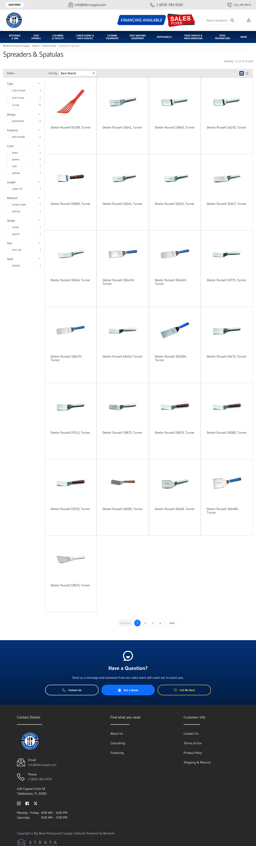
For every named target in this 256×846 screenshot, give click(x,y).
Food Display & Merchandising (193, 37)
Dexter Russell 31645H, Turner (119, 281)
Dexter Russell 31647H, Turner (66, 358)
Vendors (36, 46)
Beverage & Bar (15, 37)
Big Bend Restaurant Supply (16, 46)
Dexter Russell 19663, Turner (175, 127)
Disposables (164, 36)
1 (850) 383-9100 (40, 779)
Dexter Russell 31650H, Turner (171, 358)
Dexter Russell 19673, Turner (70, 585)
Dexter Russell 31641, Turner (122, 127)
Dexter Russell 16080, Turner (227, 432)
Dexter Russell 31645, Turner (175, 203)
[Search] (220, 20)
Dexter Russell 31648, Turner (175, 509)
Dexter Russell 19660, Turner (71, 203)
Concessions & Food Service (85, 37)
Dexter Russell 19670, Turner (175, 432)
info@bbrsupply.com (42, 765)
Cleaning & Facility (58, 37)
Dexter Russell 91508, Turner (71, 127)
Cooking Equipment (112, 37)
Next (172, 623)
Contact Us (71, 690)
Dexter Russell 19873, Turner (122, 432)
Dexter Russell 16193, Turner (226, 127)
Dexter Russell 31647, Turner (226, 203)
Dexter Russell (49, 46)
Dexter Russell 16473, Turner (226, 356)
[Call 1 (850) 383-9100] (166, 5)
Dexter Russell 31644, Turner (122, 203)
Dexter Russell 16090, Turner (123, 509)
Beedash (109, 833)
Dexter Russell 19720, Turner (70, 509)
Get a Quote (128, 690)
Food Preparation (222, 37)
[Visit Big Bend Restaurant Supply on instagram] (19, 803)
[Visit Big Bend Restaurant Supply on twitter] (35, 803)
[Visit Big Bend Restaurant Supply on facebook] (27, 803)
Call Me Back (239, 4)
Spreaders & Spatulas (69, 46)
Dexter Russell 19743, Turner (70, 432)
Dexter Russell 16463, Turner (122, 356)
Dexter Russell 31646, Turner (70, 280)
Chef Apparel (36, 37)
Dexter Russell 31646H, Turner (171, 281)
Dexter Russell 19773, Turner (226, 280)
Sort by (53, 73)
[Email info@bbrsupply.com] (87, 5)
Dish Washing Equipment (138, 37)
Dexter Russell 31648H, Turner (223, 510)
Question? (15, 4)
